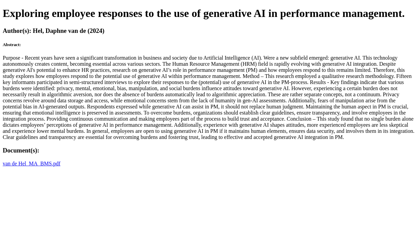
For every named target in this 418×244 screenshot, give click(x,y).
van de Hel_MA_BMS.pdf (31, 163)
